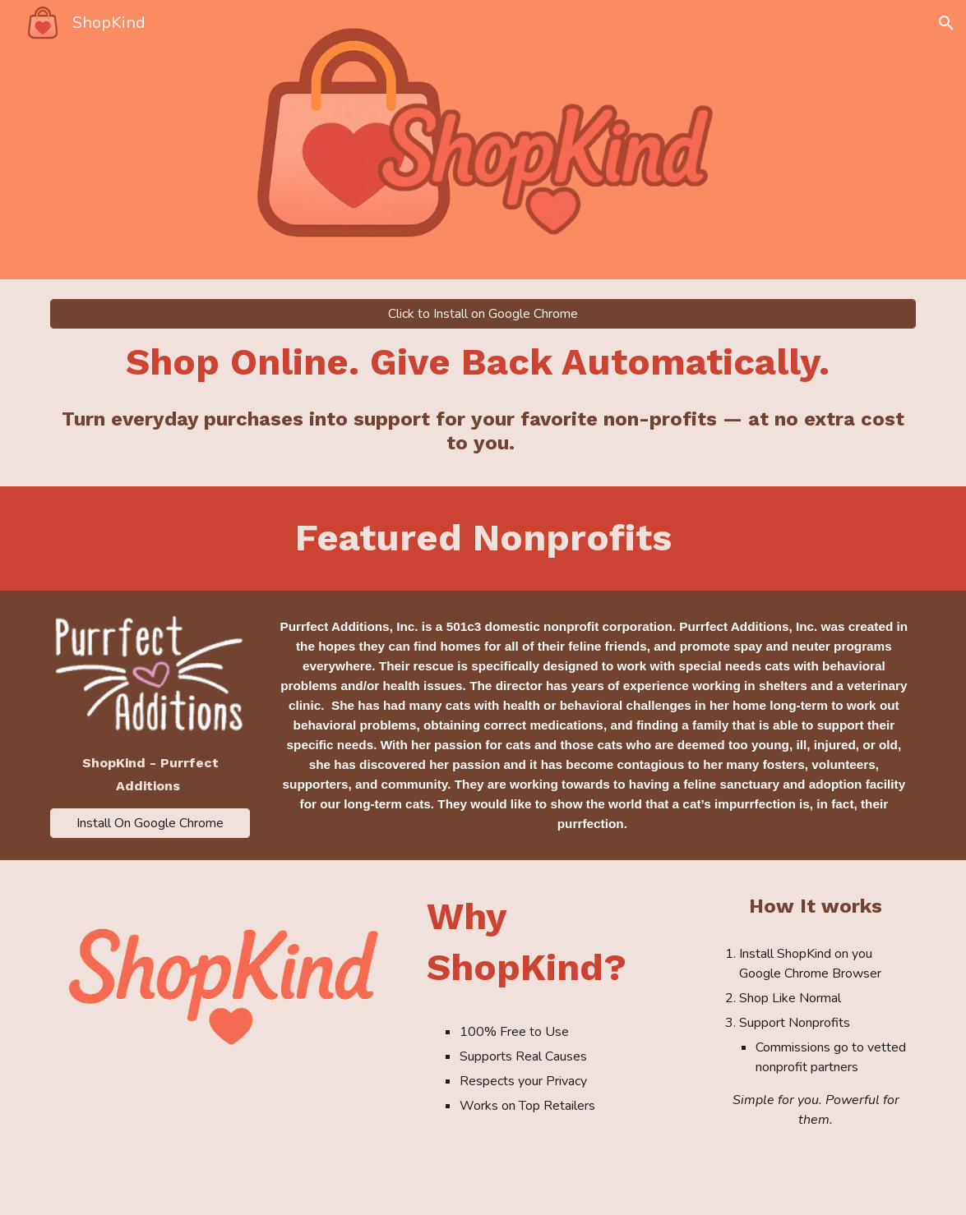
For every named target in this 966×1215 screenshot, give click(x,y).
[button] (946, 23)
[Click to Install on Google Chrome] (482, 314)
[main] (482, 362)
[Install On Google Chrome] (150, 823)
